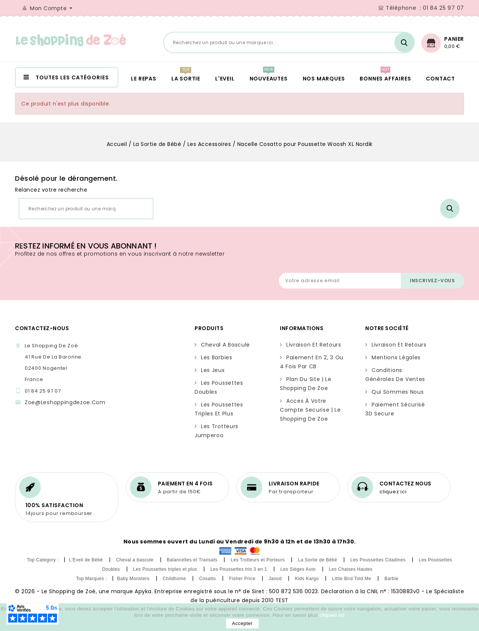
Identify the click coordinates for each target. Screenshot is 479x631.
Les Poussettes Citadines (378, 560)
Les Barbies (216, 357)
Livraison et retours (313, 344)
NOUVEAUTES (269, 79)
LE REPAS (143, 79)
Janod (276, 578)
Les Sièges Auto (298, 569)
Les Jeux (213, 370)
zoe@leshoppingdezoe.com (65, 402)
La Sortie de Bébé (318, 560)
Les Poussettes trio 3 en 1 (239, 569)
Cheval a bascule (225, 344)
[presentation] (287, 254)
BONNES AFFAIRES (385, 79)
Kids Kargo (307, 578)
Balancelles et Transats (193, 560)
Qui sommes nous (398, 392)
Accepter (242, 623)
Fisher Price (243, 578)
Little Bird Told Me (352, 578)
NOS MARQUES (324, 79)
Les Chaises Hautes (351, 569)
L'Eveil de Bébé (86, 560)
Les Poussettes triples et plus (166, 569)
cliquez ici (393, 491)
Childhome (175, 578)
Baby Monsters (134, 578)
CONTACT (440, 79)
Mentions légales (396, 357)
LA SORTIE (185, 79)
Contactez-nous (42, 328)
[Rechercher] (289, 42)
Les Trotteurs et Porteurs (258, 560)
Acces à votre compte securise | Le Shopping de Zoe (310, 410)
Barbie (392, 578)
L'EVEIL (225, 79)
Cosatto (208, 578)
